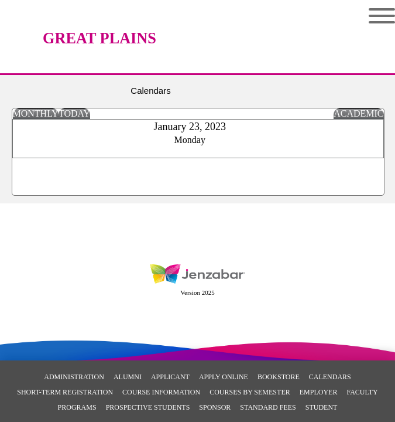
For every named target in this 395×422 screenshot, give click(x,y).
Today (74, 113)
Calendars (330, 377)
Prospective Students (148, 407)
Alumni (128, 377)
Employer (319, 392)
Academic (358, 113)
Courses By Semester (249, 392)
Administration (74, 377)
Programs (77, 407)
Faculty (361, 392)
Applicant (170, 377)
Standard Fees (268, 407)
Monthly (36, 113)
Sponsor (215, 407)
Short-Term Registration (65, 392)
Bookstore (278, 377)
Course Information (161, 392)
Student (321, 407)
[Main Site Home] (99, 20)
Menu (382, 16)
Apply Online (223, 377)
